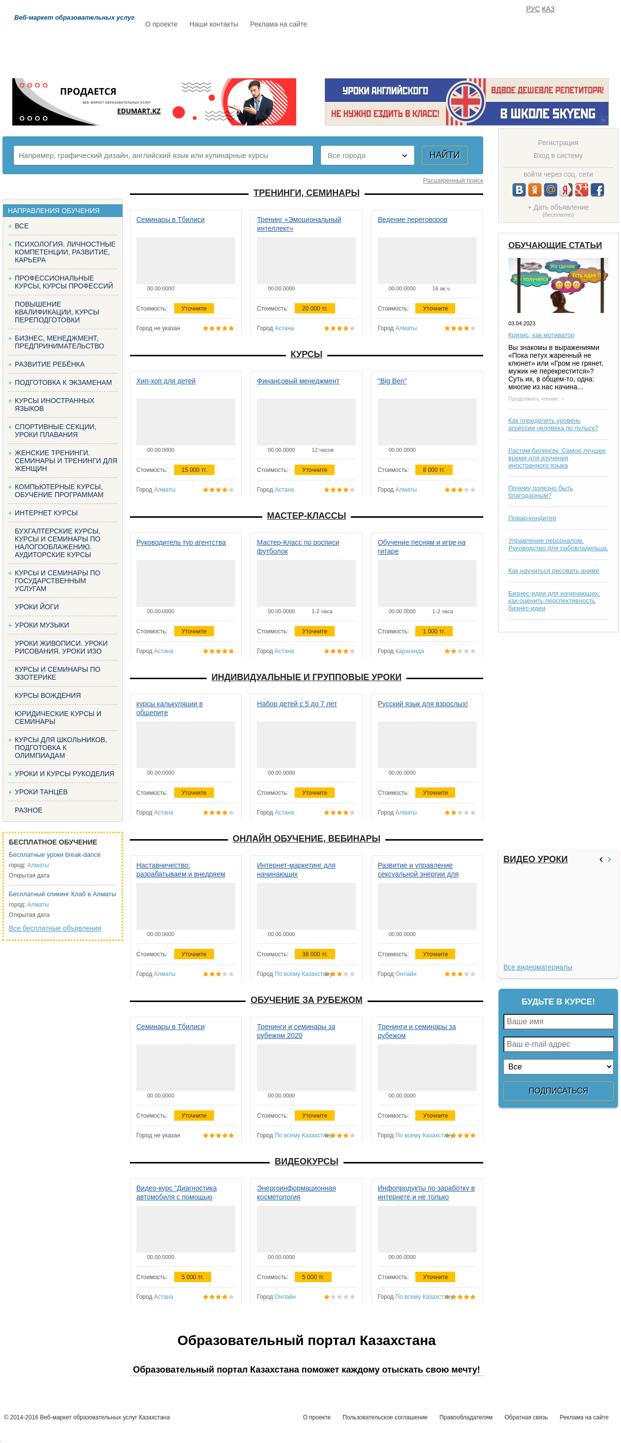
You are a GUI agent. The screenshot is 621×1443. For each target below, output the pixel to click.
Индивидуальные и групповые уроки (307, 677)
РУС (533, 9)
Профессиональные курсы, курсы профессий (64, 282)
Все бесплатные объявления (55, 928)
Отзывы (404, 53)
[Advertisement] (557, 740)
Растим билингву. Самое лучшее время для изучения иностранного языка (557, 458)
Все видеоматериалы (537, 967)
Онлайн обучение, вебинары (306, 839)
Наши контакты (213, 24)
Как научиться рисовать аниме (553, 570)
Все (22, 226)
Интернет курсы (46, 513)
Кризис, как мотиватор (541, 335)
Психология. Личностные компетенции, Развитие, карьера (65, 252)
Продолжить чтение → (536, 399)
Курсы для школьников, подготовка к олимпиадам (61, 747)
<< (602, 859)
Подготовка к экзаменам (63, 382)
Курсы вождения (48, 695)
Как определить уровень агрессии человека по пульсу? (553, 424)
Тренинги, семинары (306, 193)
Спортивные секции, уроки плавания (55, 431)
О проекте (161, 24)
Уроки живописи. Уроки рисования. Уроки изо (61, 647)
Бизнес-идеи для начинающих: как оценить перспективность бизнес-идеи (554, 601)
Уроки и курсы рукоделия (64, 774)
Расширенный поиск (453, 180)
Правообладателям (466, 1417)
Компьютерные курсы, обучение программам (59, 491)
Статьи (354, 53)
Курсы (307, 354)
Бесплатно (299, 53)
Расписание (180, 53)
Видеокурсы (307, 1161)
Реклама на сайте (278, 24)
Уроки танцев (41, 792)
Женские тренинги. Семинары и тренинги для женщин (66, 460)
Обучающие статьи (555, 245)
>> (611, 859)
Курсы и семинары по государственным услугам (57, 581)
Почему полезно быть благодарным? (540, 491)
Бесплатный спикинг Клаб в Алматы (62, 894)
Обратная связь (526, 1417)
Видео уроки (535, 859)
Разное (28, 810)
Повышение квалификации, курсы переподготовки (57, 312)
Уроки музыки (42, 625)
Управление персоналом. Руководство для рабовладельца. (558, 544)
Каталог (240, 53)
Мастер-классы (306, 516)
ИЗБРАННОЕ (498, 53)
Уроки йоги (37, 607)
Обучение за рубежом (306, 1000)
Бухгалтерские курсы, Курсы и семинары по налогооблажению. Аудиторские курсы (57, 543)
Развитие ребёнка (50, 364)
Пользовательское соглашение (385, 1417)
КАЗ (548, 9)
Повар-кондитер (532, 518)
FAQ (448, 53)
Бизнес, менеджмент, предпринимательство (59, 342)
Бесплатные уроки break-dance (55, 854)
